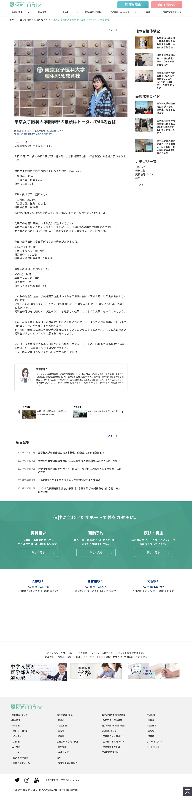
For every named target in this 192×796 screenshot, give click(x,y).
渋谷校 (36, 581)
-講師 (58, 757)
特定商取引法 (52, 780)
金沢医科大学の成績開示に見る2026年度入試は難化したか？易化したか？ (79, 460)
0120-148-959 (98, 587)
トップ (13, 19)
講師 (148, 12)
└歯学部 (60, 736)
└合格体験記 (62, 752)
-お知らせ (150, 714)
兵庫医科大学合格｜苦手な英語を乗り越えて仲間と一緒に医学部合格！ (166, 43)
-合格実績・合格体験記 (67, 741)
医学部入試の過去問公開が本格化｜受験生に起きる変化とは (71, 452)
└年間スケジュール (20, 762)
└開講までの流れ (19, 757)
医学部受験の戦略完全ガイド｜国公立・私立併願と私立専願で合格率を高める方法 (80, 470)
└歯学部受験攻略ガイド (112, 741)
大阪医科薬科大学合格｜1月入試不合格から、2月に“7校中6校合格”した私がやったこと (166, 80)
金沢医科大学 (30, 133)
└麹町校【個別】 (19, 730)
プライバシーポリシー (71, 780)
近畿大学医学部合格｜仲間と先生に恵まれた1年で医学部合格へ (166, 60)
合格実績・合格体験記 (120, 12)
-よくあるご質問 (154, 741)
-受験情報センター (110, 730)
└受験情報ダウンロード (112, 746)
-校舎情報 (16, 720)
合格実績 (140, 170)
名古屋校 (93, 581)
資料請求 (135, 5)
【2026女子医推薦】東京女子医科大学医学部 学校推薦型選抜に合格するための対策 (79, 490)
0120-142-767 (155, 587)
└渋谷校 (15, 725)
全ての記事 (25, 19)
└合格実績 (61, 746)
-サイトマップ (153, 746)
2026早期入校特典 (93, 12)
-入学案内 (16, 746)
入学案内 (66, 12)
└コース (15, 752)
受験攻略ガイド (42, 19)
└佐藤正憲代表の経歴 (111, 720)
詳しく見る (38, 552)
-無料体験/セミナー (20, 714)
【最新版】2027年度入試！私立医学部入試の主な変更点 (69, 480)
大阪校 (151, 581)
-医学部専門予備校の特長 (113, 714)
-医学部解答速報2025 (111, 752)
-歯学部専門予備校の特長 (113, 725)
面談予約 (169, 5)
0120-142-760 (40, 587)
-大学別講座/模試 (64, 714)
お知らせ (140, 167)
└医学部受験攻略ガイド (112, 736)
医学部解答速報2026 (172, 12)
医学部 (20, 133)
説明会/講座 (17, 12)
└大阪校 (15, 741)
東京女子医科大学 (45, 133)
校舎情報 (42, 12)
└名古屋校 (16, 736)
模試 (138, 178)
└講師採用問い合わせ (66, 762)
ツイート (113, 30)
